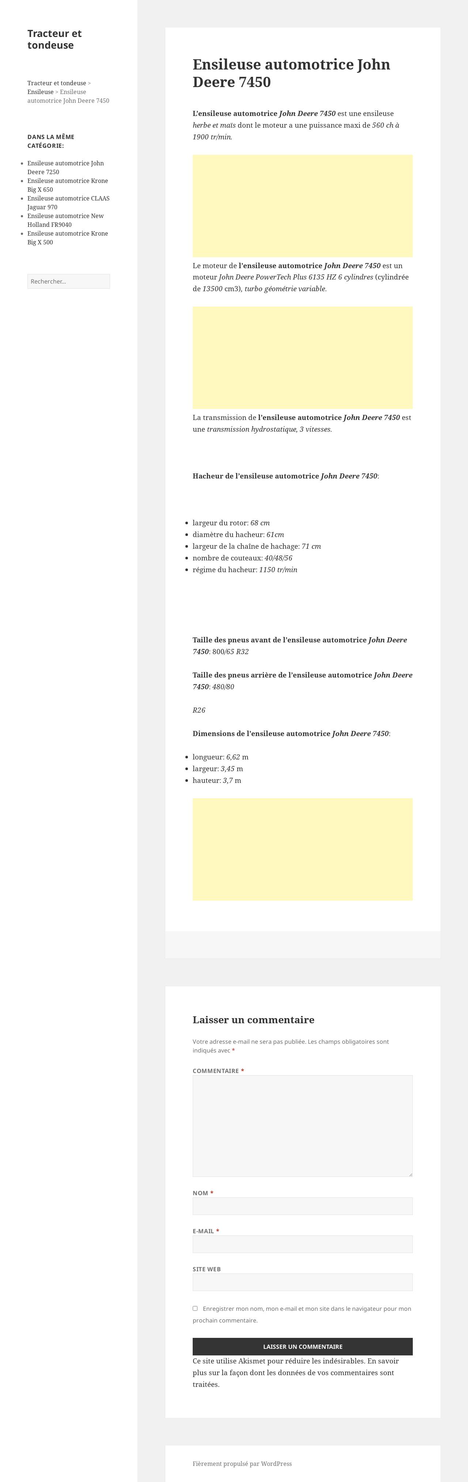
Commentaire (218, 1071)
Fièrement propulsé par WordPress (242, 1464)
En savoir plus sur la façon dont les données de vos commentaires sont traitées (296, 1372)
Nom (203, 1193)
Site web (207, 1269)
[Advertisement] (303, 206)
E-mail (206, 1231)
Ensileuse (40, 92)
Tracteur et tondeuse (54, 39)
